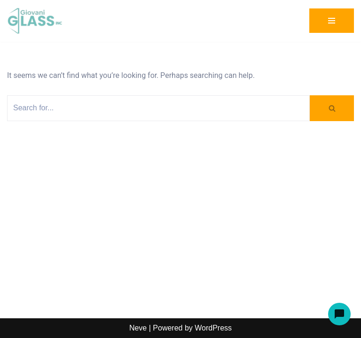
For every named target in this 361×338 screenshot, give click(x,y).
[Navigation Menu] (331, 20)
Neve (138, 328)
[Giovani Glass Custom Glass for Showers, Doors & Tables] (35, 21)
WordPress (213, 328)
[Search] (158, 108)
